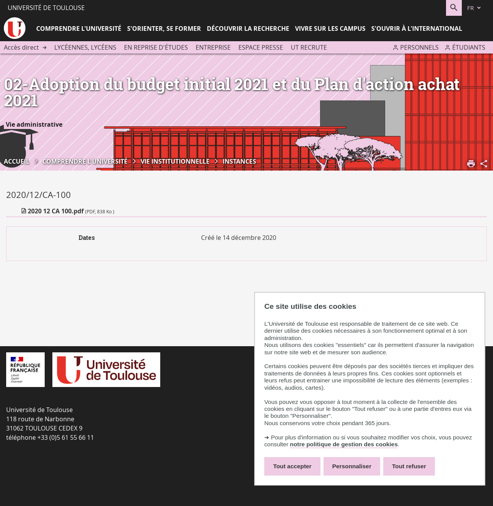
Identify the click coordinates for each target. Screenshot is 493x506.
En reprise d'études (156, 47)
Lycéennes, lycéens (85, 47)
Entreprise (213, 47)
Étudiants (468, 47)
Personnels (419, 47)
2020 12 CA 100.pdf (71, 211)
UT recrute (309, 47)
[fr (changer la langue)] (474, 8)
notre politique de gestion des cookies (344, 444)
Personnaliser (352, 466)
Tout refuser (409, 466)
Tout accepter (292, 466)
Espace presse (260, 47)
